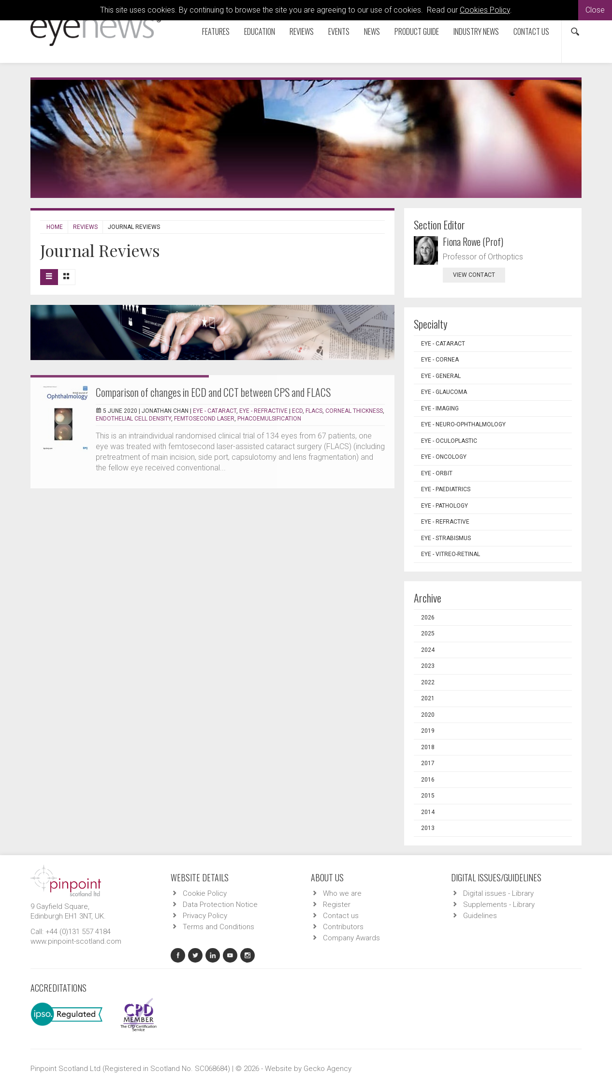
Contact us (531, 31)
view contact (474, 275)
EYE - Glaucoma (444, 392)
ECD (297, 410)
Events (339, 31)
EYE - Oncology (443, 456)
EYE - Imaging (440, 408)
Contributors (343, 926)
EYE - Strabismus (446, 538)
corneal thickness (354, 410)
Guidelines (480, 915)
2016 (428, 779)
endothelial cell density (133, 418)
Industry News (476, 31)
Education (259, 31)
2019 (428, 730)
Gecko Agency (327, 1068)
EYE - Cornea (440, 359)
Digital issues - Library (498, 893)
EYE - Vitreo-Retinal (450, 554)
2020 (428, 714)
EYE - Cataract (214, 410)
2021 (428, 698)
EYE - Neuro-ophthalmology (463, 424)
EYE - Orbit (436, 473)
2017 (428, 763)
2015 (428, 795)
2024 (428, 650)
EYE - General (441, 376)
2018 (428, 747)
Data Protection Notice (220, 904)
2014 (428, 812)
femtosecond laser (204, 418)
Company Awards (351, 938)
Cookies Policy (485, 10)
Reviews (302, 31)
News (372, 31)
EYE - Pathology (444, 505)
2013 (428, 828)
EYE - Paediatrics (445, 489)
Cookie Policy (205, 893)
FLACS (314, 410)
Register (336, 904)
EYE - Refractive (263, 410)
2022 (428, 682)
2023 (428, 666)
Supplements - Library (499, 904)
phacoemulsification (269, 418)
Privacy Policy (205, 915)
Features (216, 31)
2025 (428, 633)
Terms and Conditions (218, 926)
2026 (428, 617)
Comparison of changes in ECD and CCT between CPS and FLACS (213, 392)
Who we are (342, 893)
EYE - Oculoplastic (449, 440)
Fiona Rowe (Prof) (473, 241)
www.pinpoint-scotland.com (75, 941)
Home (54, 227)
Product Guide (416, 31)
